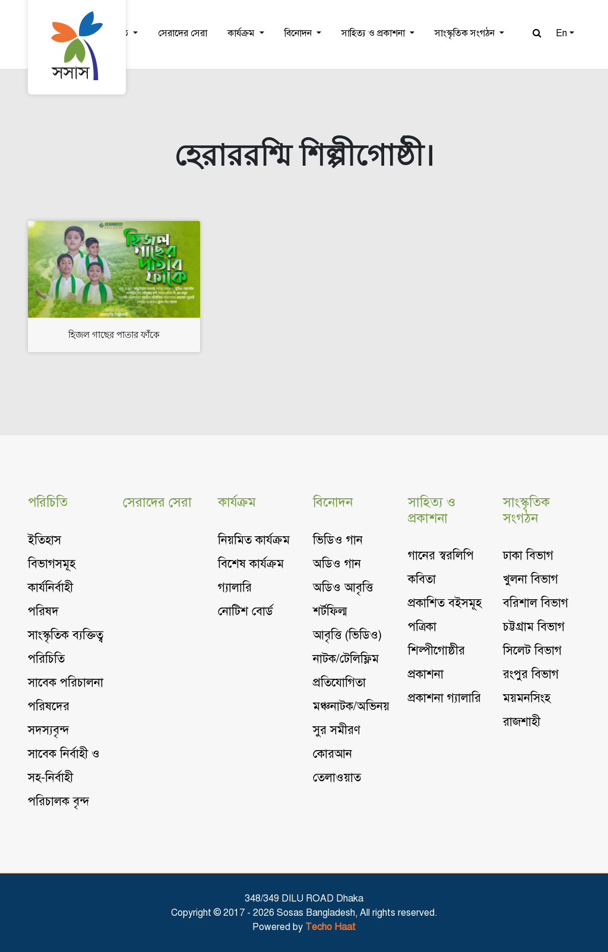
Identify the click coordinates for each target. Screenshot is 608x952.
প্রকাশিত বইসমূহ (445, 603)
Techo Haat (330, 927)
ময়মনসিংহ (526, 698)
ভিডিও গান (338, 540)
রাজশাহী (521, 721)
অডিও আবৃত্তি (343, 587)
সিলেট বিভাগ (532, 650)
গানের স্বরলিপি (441, 555)
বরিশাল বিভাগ (535, 603)
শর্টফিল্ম (330, 611)
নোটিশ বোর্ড (245, 611)
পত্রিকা (422, 626)
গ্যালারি (235, 587)
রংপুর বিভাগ (531, 674)
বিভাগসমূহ (51, 563)
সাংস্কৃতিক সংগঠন (466, 33)
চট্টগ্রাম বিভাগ (534, 626)
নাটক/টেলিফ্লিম (346, 658)
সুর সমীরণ (336, 730)
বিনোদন (299, 33)
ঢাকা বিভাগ (528, 555)
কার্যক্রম (242, 33)
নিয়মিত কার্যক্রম (254, 540)
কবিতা (422, 579)
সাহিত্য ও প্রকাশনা (374, 33)
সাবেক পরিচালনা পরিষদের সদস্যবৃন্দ (65, 706)
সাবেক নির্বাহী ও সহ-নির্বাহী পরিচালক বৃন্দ (64, 778)
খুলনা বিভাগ (530, 579)
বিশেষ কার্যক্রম (251, 563)
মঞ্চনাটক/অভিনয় (351, 706)
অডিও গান (337, 563)
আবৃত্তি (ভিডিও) (347, 635)
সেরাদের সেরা (182, 33)
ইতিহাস (44, 540)
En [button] (561, 33)
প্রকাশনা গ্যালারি (444, 698)
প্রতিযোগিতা (339, 682)
